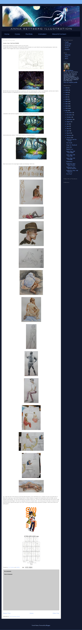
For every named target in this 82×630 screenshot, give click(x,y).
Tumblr (67, 42)
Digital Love (69, 149)
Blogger (48, 625)
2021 (66, 88)
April (68, 131)
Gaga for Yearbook (71, 145)
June (68, 126)
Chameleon (69, 161)
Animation (42, 34)
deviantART (68, 44)
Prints (66, 56)
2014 (66, 103)
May (68, 128)
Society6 (67, 49)
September (70, 119)
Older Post (56, 613)
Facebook (67, 45)
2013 (66, 106)
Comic (17, 34)
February (69, 135)
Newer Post (6, 613)
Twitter (67, 47)
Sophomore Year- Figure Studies (71, 164)
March (68, 133)
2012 (66, 108)
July (68, 124)
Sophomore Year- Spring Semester (71, 168)
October (69, 117)
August (69, 121)
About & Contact (59, 34)
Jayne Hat (69, 147)
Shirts (66, 58)
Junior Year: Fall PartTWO (70, 155)
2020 (67, 90)
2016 (66, 99)
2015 (66, 101)
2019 (66, 92)
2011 (66, 110)
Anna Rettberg (69, 70)
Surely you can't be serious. (71, 140)
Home (6, 34)
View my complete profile (70, 82)
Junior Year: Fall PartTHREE (70, 152)
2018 (66, 94)
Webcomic (67, 55)
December (69, 112)
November (69, 115)
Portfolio (29, 34)
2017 (66, 97)
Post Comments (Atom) (14, 616)
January (69, 137)
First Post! (69, 174)
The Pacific (69, 143)
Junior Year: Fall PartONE (70, 159)
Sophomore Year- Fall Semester (72, 171)
